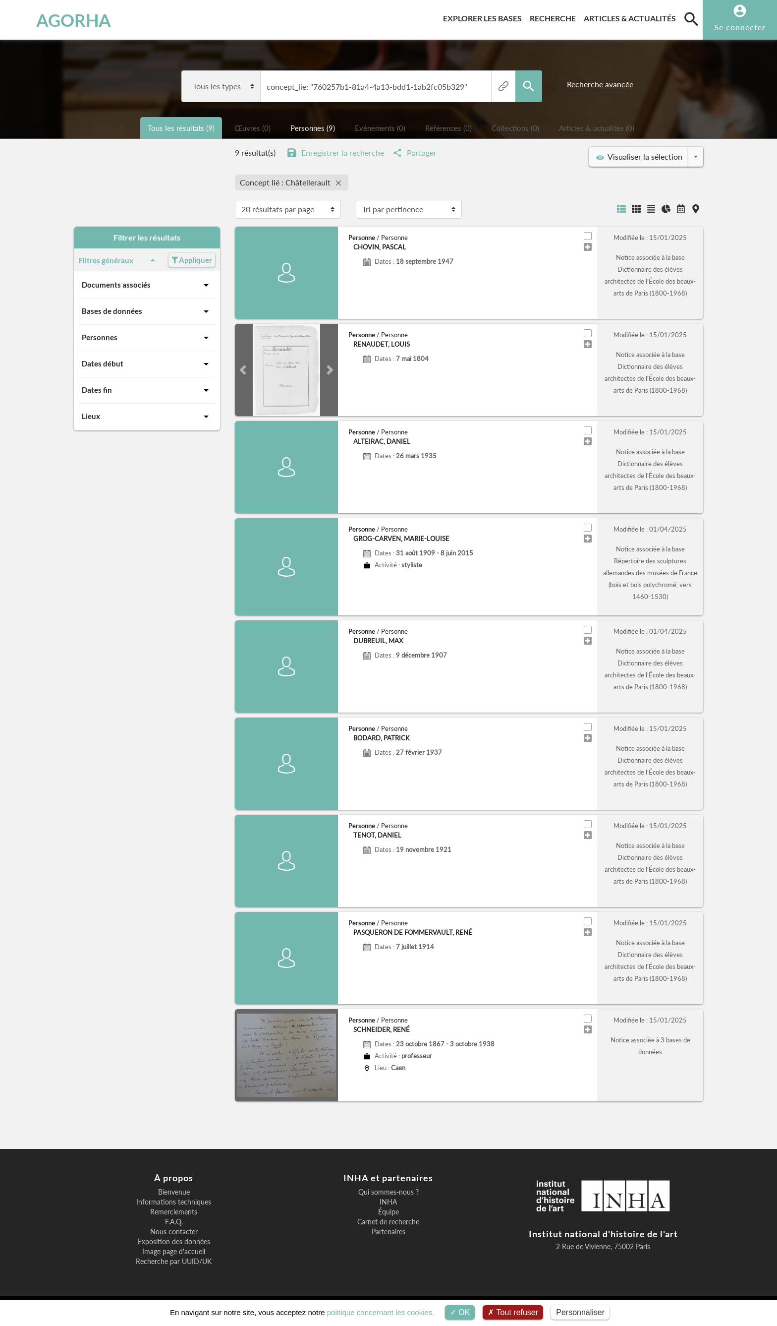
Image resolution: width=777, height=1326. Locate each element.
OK (460, 1312)
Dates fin (147, 390)
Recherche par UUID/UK (174, 1261)
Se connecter (740, 27)
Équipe (388, 1211)
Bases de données (147, 311)
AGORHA (60, 20)
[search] (691, 19)
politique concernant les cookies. (381, 1312)
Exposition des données (174, 1241)
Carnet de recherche (388, 1221)
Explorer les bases (484, 16)
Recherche (555, 16)
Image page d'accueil (173, 1251)
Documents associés (147, 285)
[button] (242, 370)
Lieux (147, 416)
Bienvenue (174, 1192)
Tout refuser (513, 1312)
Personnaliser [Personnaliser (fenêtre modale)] (580, 1312)
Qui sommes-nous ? (388, 1192)
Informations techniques (173, 1202)
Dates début (147, 364)
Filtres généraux (119, 260)
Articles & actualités (632, 16)
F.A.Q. (174, 1221)
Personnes (147, 338)
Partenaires (388, 1231)
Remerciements (173, 1211)
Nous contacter (174, 1231)
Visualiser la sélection (639, 157)
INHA (388, 1202)
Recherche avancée (600, 84)
